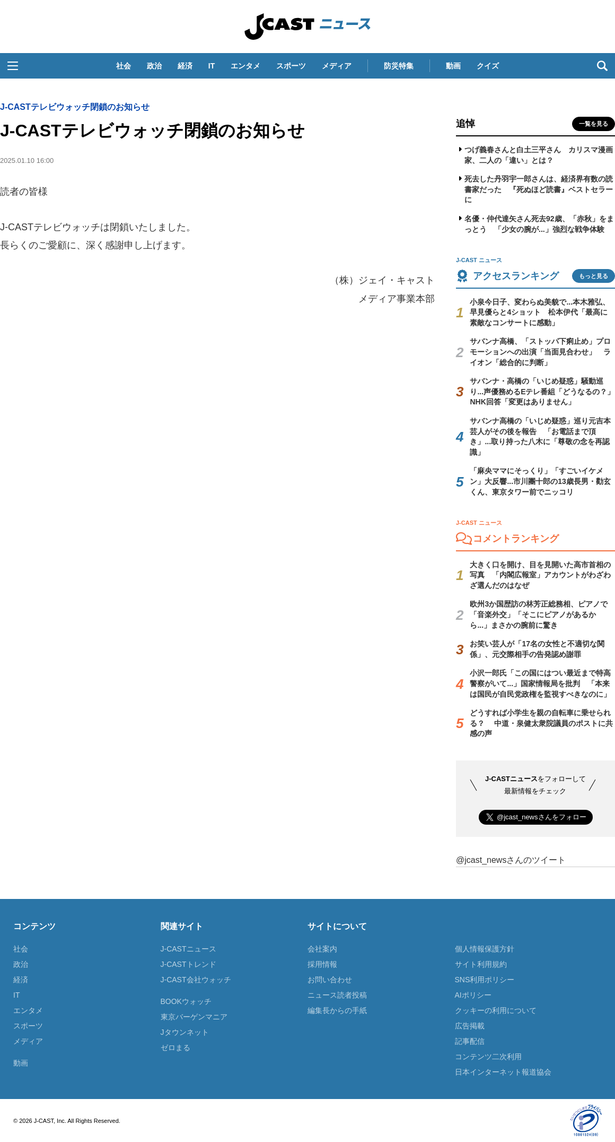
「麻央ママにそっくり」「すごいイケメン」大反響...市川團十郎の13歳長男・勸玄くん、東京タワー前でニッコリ (540, 481)
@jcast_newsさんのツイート (511, 859)
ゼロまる (175, 1047)
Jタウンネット (185, 1032)
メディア (337, 66)
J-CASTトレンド (188, 964)
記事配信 (470, 1041)
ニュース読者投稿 (337, 995)
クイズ (488, 66)
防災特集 (399, 66)
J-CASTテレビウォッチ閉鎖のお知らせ (75, 106)
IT (211, 66)
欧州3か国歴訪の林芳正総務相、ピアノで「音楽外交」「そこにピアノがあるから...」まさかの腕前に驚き (539, 614)
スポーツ (291, 66)
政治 (154, 66)
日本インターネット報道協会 (503, 1072)
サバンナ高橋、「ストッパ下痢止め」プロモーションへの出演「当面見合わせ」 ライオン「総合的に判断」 (540, 351)
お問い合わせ (330, 979)
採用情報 (322, 964)
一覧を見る (593, 123)
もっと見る (593, 276)
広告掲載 (470, 1026)
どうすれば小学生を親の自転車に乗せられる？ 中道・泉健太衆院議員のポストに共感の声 (541, 723)
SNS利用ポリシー (485, 979)
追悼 (465, 123)
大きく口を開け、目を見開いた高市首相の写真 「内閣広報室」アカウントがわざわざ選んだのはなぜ (540, 575)
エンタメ (245, 66)
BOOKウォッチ (186, 1001)
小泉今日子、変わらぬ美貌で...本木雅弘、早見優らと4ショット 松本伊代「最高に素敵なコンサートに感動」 (540, 312)
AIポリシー (473, 995)
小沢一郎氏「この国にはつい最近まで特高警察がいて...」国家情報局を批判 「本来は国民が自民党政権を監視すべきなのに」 (540, 683)
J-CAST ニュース (307, 26)
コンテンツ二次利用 (488, 1056)
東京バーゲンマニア (194, 1017)
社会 (123, 66)
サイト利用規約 (481, 964)
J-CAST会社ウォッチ (196, 979)
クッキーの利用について (496, 1010)
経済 (185, 66)
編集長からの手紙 (337, 1010)
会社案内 (322, 949)
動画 (453, 66)
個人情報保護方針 (484, 949)
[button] (12, 66)
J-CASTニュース (188, 949)
